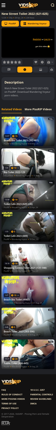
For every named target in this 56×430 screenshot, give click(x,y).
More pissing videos (13, 399)
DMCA (33, 403)
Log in (47, 39)
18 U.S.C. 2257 (37, 390)
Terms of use (8, 403)
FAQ (3, 390)
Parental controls (41, 394)
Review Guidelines (40, 399)
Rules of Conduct (11, 394)
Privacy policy (10, 408)
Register (37, 39)
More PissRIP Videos (38, 109)
